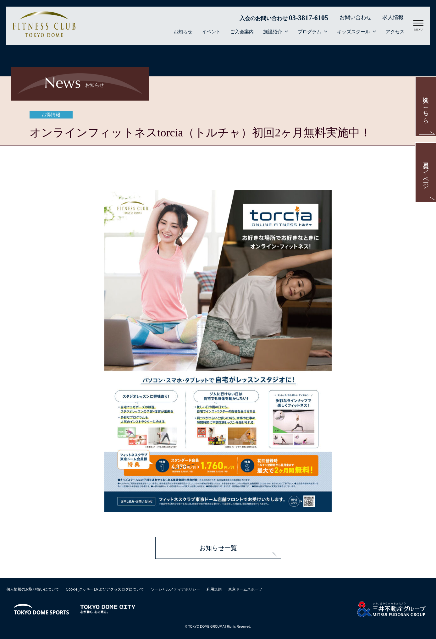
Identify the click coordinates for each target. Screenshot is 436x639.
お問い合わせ (355, 17)
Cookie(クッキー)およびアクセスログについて (105, 589)
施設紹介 (272, 31)
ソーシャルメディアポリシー (175, 589)
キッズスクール (353, 31)
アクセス (395, 31)
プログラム (309, 31)
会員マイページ (426, 172)
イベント (211, 31)
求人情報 (393, 17)
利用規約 (214, 589)
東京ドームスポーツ (245, 589)
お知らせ (183, 31)
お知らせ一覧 (218, 547)
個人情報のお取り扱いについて (32, 589)
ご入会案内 (242, 31)
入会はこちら (426, 106)
